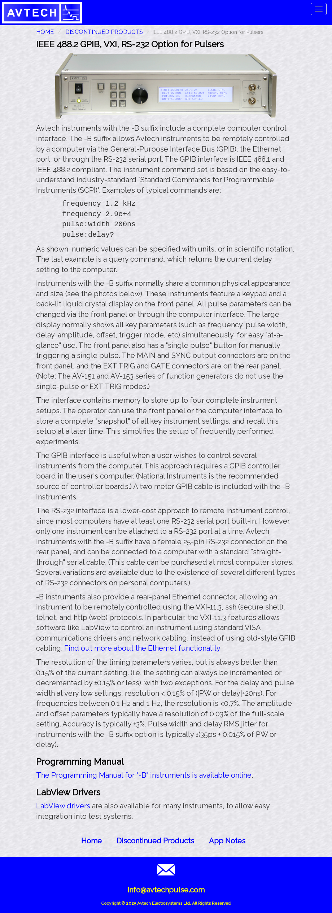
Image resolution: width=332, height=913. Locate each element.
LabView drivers (63, 805)
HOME (45, 32)
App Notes (227, 840)
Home (91, 840)
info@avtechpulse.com (166, 890)
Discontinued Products (104, 32)
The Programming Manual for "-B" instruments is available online (144, 775)
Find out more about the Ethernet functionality (142, 648)
